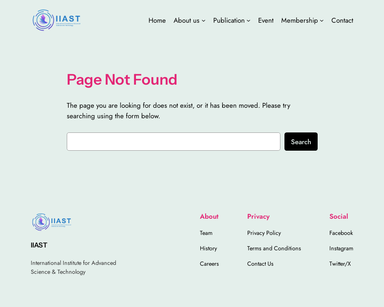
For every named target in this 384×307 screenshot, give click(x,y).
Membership (299, 20)
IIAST (39, 245)
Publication (229, 20)
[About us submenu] (204, 20)
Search (301, 142)
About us (186, 20)
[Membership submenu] (322, 20)
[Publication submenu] (248, 20)
